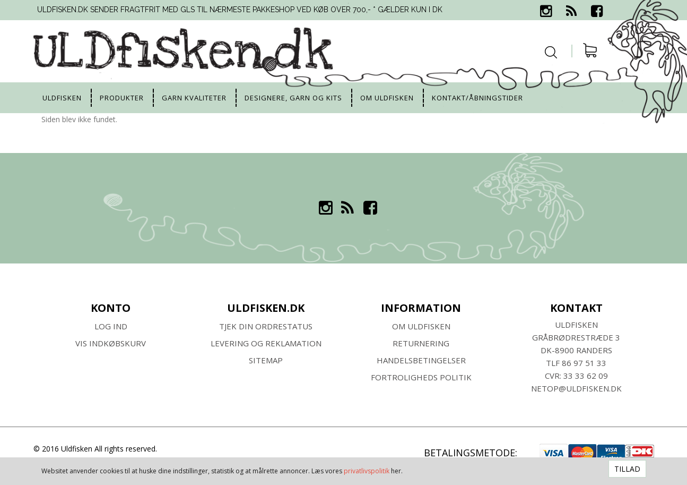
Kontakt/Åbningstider (477, 98)
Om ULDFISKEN (421, 326)
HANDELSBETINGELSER (421, 360)
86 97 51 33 (584, 363)
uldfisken (62, 98)
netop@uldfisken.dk (576, 388)
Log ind (110, 326)
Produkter (122, 98)
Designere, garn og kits (293, 98)
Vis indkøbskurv (110, 343)
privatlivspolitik (366, 470)
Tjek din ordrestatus (265, 326)
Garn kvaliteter (194, 98)
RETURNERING (421, 343)
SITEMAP (266, 360)
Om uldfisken (387, 98)
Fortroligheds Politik (421, 377)
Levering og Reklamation (266, 343)
